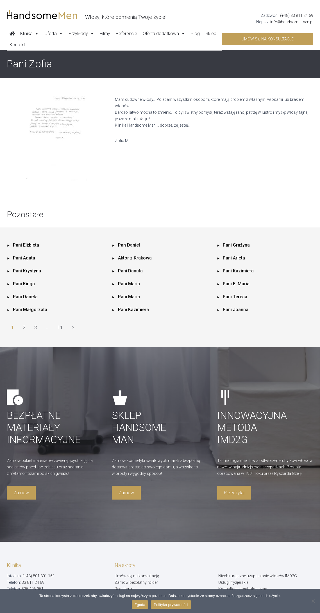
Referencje (126, 33)
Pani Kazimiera (238, 271)
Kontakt (17, 44)
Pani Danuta (130, 271)
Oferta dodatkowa (164, 33)
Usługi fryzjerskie (233, 582)
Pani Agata (24, 258)
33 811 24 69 (33, 582)
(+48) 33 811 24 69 (296, 15)
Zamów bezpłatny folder (136, 582)
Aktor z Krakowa (135, 258)
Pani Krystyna (27, 271)
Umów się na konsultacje (268, 39)
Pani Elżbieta (26, 245)
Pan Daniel (129, 245)
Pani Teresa (235, 296)
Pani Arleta (234, 258)
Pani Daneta (25, 296)
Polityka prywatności (171, 605)
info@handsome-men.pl (291, 22)
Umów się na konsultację (137, 576)
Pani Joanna (235, 309)
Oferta (53, 33)
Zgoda (140, 605)
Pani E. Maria (236, 283)
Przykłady (81, 33)
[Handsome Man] (86, 14)
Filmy (105, 33)
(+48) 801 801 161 (38, 576)
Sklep (210, 33)
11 (60, 327)
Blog (195, 33)
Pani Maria (129, 283)
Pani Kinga (24, 283)
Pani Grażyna (236, 245)
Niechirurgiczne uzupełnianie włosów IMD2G (257, 576)
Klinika (29, 33)
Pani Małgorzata (30, 309)
